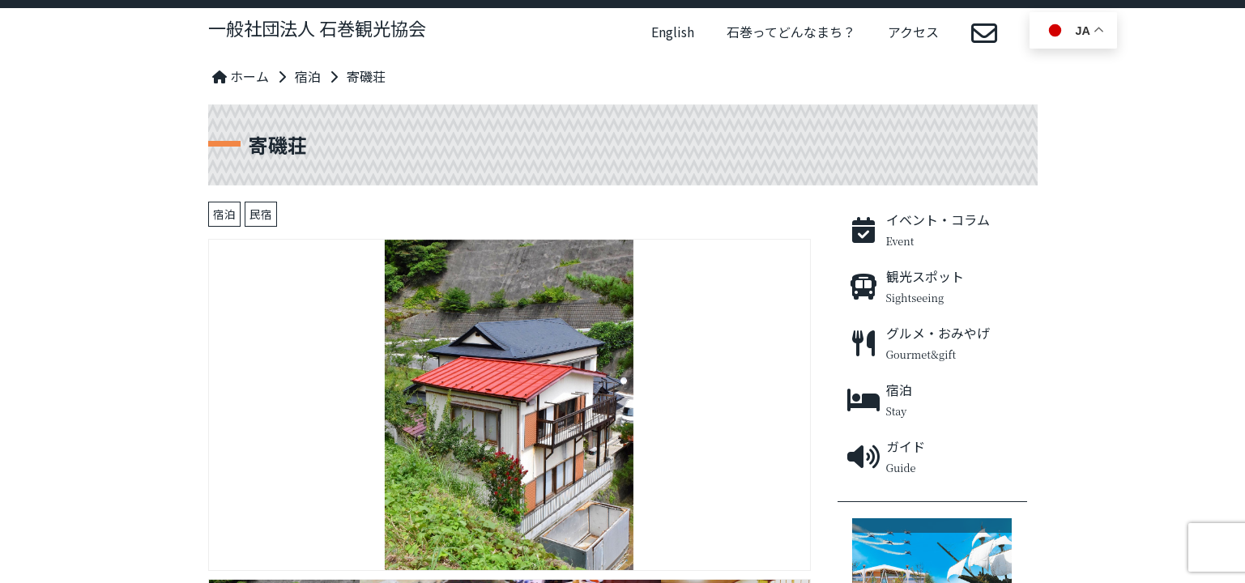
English (672, 31)
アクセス (913, 31)
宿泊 (308, 76)
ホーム (240, 76)
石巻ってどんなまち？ (791, 31)
